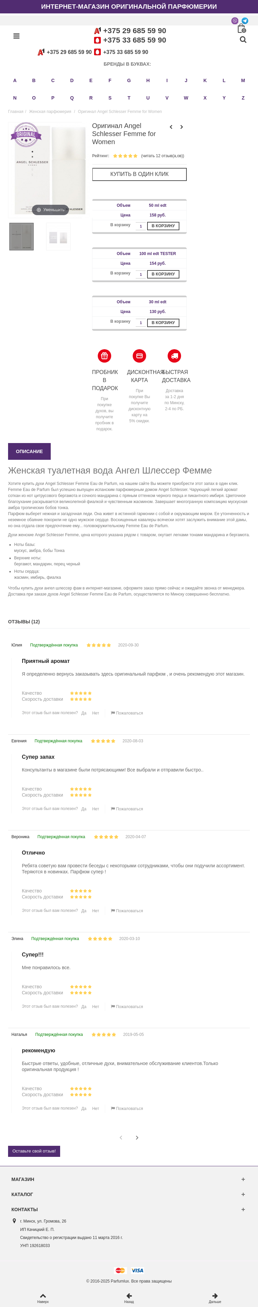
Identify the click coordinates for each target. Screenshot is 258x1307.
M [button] (243, 80)
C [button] (52, 80)
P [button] (52, 98)
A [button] (14, 80)
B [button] (34, 80)
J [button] (186, 80)
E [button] (90, 80)
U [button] (148, 98)
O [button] (34, 98)
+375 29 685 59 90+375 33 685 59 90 (91, 52)
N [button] (14, 98)
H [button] (148, 80)
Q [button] (72, 98)
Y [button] (223, 98)
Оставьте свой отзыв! (34, 1151)
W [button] (186, 98)
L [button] (224, 80)
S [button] (110, 98)
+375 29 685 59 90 (134, 30)
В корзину (163, 226)
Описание (29, 451)
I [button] (167, 80)
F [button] (110, 80)
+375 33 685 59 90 (134, 40)
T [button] (129, 98)
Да (83, 713)
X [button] (205, 98)
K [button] (205, 80)
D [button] (72, 80)
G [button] (129, 80)
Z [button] (243, 98)
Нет (95, 713)
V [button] (167, 98)
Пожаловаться (127, 713)
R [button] (91, 98)
